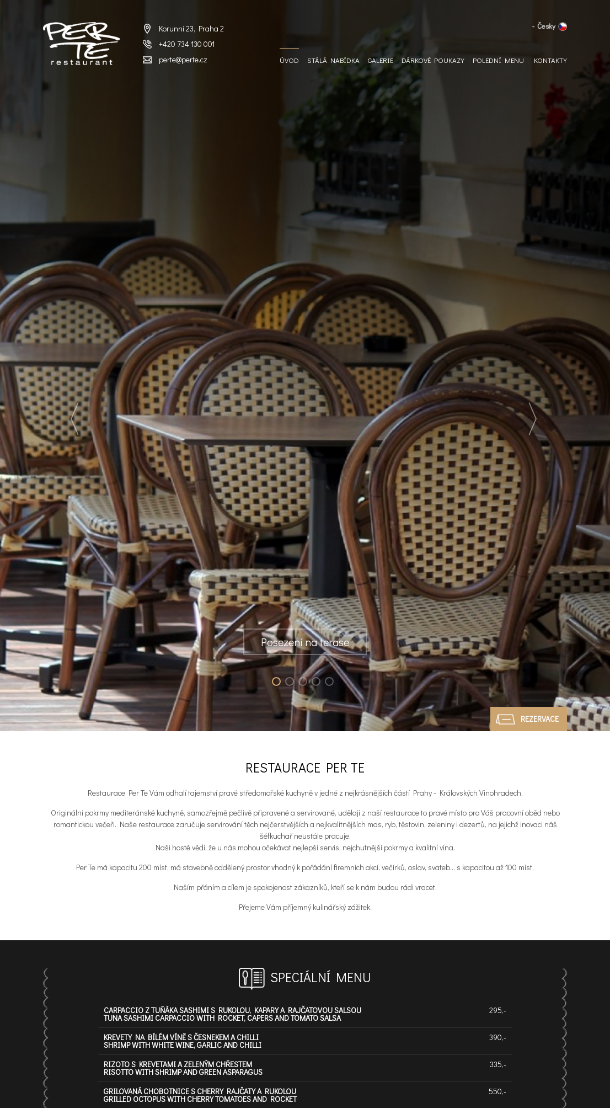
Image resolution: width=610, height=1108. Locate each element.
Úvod (289, 60)
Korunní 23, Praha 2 (191, 28)
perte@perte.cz (183, 59)
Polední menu (498, 60)
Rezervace (540, 718)
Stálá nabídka (333, 60)
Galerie (380, 60)
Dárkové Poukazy (433, 60)
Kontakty (550, 60)
